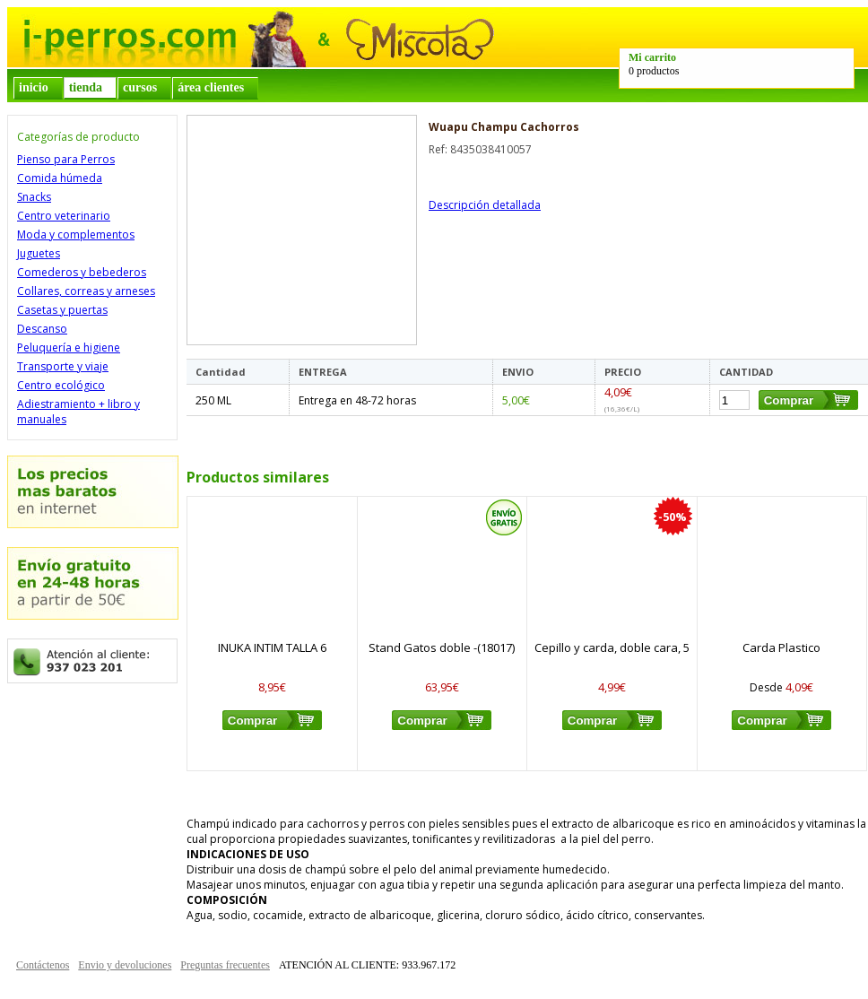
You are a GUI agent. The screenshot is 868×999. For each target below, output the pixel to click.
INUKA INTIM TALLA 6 (272, 647)
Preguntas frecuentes (225, 965)
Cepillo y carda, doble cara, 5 (612, 647)
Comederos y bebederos (81, 272)
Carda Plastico (781, 647)
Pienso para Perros (66, 159)
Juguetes (38, 253)
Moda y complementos (76, 234)
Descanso (42, 328)
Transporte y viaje (62, 366)
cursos (140, 87)
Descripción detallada (485, 205)
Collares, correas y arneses (86, 291)
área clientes (211, 87)
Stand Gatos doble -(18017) (442, 647)
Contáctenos (42, 965)
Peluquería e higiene (68, 347)
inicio (33, 87)
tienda (85, 87)
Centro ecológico (61, 385)
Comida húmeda (59, 178)
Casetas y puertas (62, 309)
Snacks (34, 196)
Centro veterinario (63, 215)
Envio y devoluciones (124, 965)
